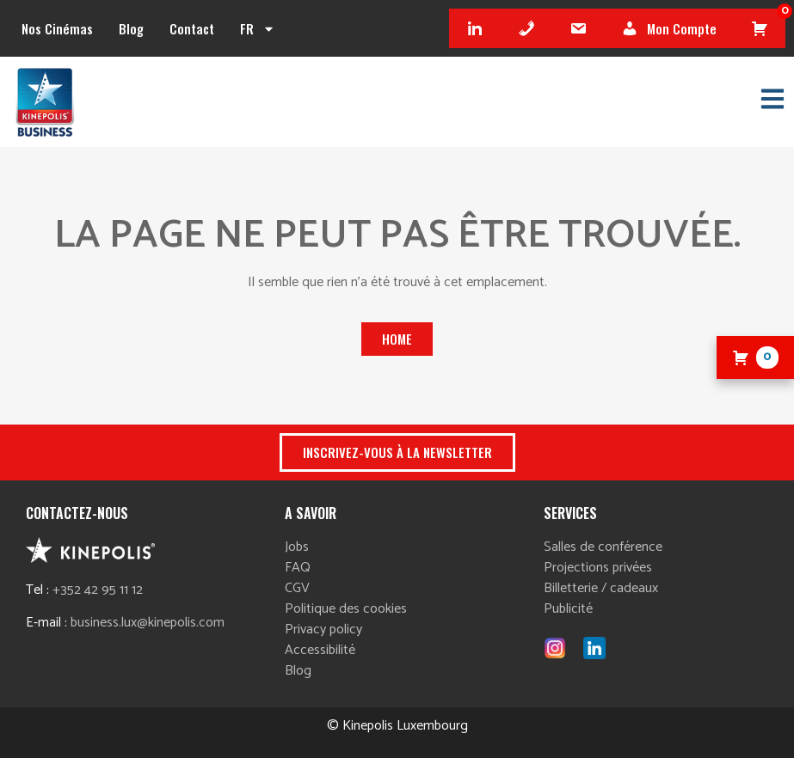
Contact (191, 28)
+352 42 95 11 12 (97, 590)
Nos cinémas (57, 28)
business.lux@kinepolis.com (148, 622)
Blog (131, 28)
